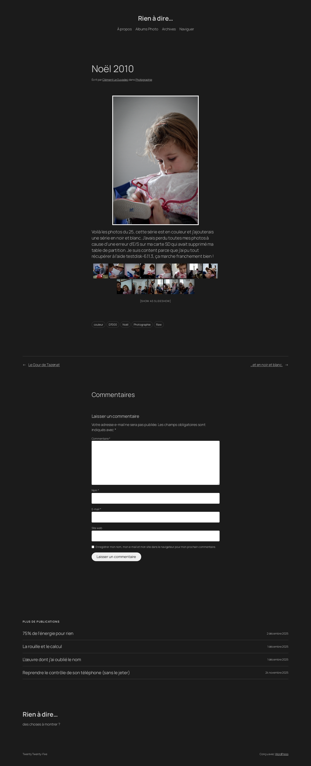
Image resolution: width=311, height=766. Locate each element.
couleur (98, 324)
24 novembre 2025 (276, 672)
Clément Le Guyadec (115, 79)
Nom (95, 490)
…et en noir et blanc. (267, 364)
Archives (169, 29)
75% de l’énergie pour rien (48, 633)
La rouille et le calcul (42, 646)
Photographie (143, 79)
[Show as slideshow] (155, 301)
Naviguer (186, 29)
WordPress (281, 754)
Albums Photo (146, 29)
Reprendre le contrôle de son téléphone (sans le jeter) (76, 672)
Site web (97, 528)
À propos (124, 29)
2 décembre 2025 (278, 633)
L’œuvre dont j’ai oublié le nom (52, 659)
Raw (159, 324)
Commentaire (101, 438)
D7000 (113, 324)
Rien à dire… (155, 18)
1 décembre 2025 (278, 646)
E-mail (96, 509)
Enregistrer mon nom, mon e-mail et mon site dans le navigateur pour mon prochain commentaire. (156, 547)
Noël (125, 324)
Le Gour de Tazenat (44, 364)
